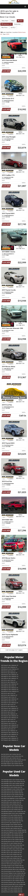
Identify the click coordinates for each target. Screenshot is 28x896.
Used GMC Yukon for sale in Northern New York (11, 852)
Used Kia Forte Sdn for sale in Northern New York (11, 826)
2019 (20, 20)
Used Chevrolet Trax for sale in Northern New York (12, 886)
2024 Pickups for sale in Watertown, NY (9, 684)
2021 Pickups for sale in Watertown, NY (9, 715)
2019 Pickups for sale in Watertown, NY (9, 732)
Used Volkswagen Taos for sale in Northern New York (12, 783)
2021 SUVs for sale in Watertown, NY (9, 713)
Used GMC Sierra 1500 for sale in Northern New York (12, 845)
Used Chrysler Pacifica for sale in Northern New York (12, 867)
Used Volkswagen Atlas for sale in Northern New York (12, 779)
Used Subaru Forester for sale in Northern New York (12, 800)
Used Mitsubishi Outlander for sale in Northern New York (13, 811)
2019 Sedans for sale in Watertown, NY (9, 734)
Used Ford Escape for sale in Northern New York (11, 856)
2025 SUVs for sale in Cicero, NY (8, 671)
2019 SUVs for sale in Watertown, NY (9, 730)
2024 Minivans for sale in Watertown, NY (10, 691)
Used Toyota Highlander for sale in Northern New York (12, 789)
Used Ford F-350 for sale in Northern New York (11, 863)
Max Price (4, 27)
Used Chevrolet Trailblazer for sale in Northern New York (13, 873)
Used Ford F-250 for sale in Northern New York (11, 858)
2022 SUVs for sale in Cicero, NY (8, 704)
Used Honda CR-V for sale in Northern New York (11, 843)
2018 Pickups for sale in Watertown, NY (9, 738)
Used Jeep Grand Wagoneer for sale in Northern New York (13, 832)
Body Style (5, 20)
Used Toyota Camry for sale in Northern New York (12, 790)
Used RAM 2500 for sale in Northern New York (11, 804)
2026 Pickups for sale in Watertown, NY (9, 665)
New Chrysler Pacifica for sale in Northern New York (12, 765)
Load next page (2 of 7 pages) (14, 650)
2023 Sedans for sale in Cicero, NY (8, 700)
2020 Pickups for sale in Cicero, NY (8, 723)
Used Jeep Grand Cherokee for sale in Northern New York (13, 830)
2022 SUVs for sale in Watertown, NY (9, 706)
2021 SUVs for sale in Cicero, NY (8, 712)
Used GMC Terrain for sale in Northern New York (11, 847)
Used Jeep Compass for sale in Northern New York (12, 835)
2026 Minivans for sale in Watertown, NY (10, 669)
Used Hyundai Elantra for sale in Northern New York (12, 841)
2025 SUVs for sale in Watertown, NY (9, 672)
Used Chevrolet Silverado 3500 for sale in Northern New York (13, 885)
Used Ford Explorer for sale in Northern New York (11, 862)
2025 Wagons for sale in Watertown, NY (9, 676)
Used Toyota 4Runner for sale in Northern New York (12, 794)
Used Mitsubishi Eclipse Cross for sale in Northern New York (13, 814)
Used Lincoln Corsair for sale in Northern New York (12, 820)
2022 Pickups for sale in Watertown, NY (9, 708)
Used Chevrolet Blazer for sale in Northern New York (12, 880)
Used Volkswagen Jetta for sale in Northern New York (12, 785)
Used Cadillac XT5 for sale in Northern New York (11, 888)
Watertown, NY (6, 24)
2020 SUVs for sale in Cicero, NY (8, 719)
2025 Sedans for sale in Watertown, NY (9, 678)
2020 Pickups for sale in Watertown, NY (9, 725)
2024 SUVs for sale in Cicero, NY (8, 680)
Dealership (17, 24)
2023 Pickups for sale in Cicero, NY (8, 697)
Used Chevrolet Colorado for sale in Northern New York (13, 882)
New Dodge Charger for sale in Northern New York (12, 763)
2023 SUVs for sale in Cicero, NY (8, 693)
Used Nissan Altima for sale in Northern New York (11, 809)
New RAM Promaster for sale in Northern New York (12, 756)
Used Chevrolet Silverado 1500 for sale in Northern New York (13, 870)
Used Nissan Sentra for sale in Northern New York (12, 807)
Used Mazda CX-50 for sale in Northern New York (11, 817)
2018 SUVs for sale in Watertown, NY (9, 736)
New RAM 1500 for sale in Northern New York (11, 754)
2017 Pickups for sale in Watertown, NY (9, 740)
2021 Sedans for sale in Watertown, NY (9, 717)
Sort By (13, 27)
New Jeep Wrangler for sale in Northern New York (12, 761)
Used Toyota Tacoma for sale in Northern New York (12, 792)
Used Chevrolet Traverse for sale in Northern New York (13, 875)
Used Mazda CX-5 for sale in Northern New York (11, 815)
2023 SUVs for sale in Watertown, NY (9, 695)
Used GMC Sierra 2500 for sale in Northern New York (12, 848)
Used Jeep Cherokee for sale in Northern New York (12, 837)
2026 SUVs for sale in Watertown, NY (9, 667)
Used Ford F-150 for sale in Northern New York (11, 854)
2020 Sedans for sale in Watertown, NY (9, 727)
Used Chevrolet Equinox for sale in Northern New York (12, 871)
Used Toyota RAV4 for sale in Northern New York (11, 787)
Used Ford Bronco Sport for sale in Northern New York (12, 860)
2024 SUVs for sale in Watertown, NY (9, 682)
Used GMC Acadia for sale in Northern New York (11, 850)
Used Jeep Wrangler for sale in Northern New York (12, 833)
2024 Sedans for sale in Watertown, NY (9, 687)
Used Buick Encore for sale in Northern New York (11, 891)
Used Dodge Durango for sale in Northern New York (12, 865)
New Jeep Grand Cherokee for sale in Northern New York (13, 759)
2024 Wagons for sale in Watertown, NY (9, 689)
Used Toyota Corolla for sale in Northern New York (12, 796)
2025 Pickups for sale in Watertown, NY (9, 674)
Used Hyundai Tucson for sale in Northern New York (12, 839)
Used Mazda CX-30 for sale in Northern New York (11, 819)
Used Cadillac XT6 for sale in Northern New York (11, 890)
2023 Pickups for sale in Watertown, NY (9, 699)
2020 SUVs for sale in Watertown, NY (9, 721)
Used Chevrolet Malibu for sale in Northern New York (12, 876)
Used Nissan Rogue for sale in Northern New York (12, 805)
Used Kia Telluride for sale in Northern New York (11, 828)
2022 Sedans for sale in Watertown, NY (9, 710)
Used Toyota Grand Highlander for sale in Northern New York (13, 799)
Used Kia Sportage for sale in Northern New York (11, 824)
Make (13, 20)
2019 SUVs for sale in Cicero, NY (8, 728)
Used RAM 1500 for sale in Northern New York (11, 802)
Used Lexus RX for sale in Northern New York (11, 822)
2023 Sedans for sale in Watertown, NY (9, 702)
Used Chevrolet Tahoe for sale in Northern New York (12, 878)
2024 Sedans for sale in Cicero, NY (8, 685)
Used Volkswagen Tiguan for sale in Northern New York (13, 781)
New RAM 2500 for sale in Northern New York (11, 758)
